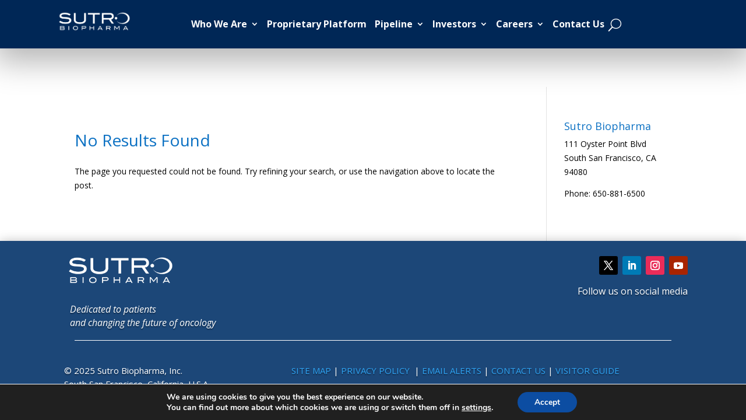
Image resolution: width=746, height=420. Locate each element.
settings (476, 407)
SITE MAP (311, 370)
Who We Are (219, 24)
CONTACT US (519, 370)
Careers (514, 24)
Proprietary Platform (317, 24)
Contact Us (578, 24)
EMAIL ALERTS (451, 370)
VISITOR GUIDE (587, 370)
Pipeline (394, 24)
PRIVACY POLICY (376, 370)
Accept (547, 401)
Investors (454, 24)
